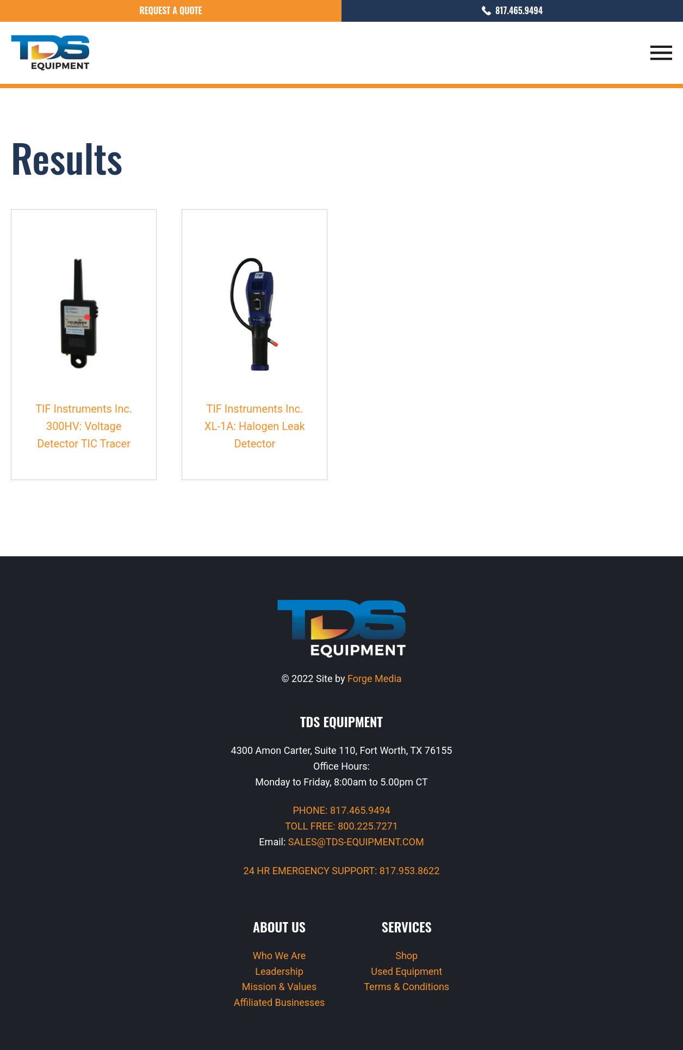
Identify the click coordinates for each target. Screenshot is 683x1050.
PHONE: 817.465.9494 (341, 810)
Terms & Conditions (406, 986)
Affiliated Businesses (279, 1002)
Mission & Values (279, 986)
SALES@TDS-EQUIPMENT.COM (356, 842)
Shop (406, 955)
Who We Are (279, 955)
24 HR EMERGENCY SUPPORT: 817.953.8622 (342, 870)
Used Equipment (406, 971)
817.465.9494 (512, 10)
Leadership (279, 971)
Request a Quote (170, 10)
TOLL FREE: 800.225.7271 (341, 826)
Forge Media (374, 678)
